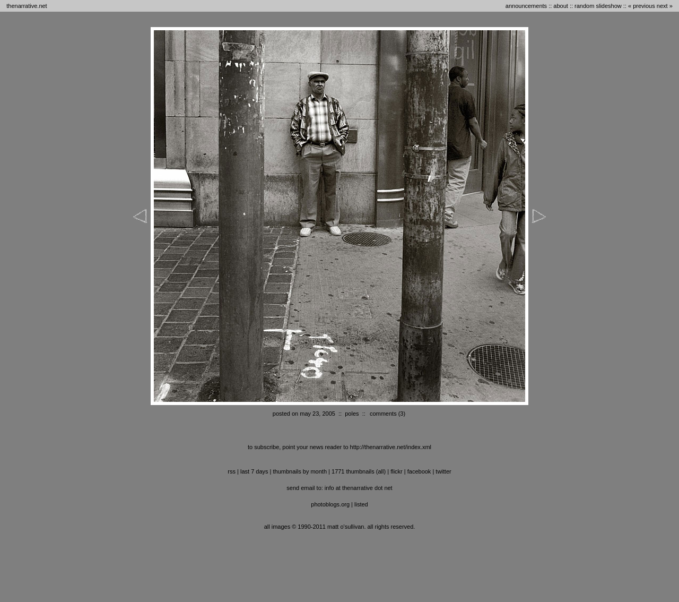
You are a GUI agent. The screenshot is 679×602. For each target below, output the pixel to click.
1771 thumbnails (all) (359, 471)
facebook (419, 471)
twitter (443, 471)
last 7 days (254, 471)
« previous (641, 6)
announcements (526, 6)
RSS (232, 471)
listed (361, 504)
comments (383, 413)
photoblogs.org (330, 504)
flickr (396, 471)
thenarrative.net (26, 6)
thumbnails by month (300, 471)
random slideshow (598, 6)
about (560, 6)
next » (665, 6)
